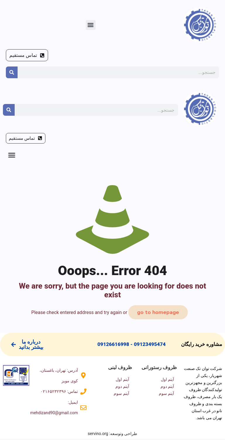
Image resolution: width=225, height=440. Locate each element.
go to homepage (158, 313)
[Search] (12, 72)
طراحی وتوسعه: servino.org (112, 435)
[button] (91, 25)
